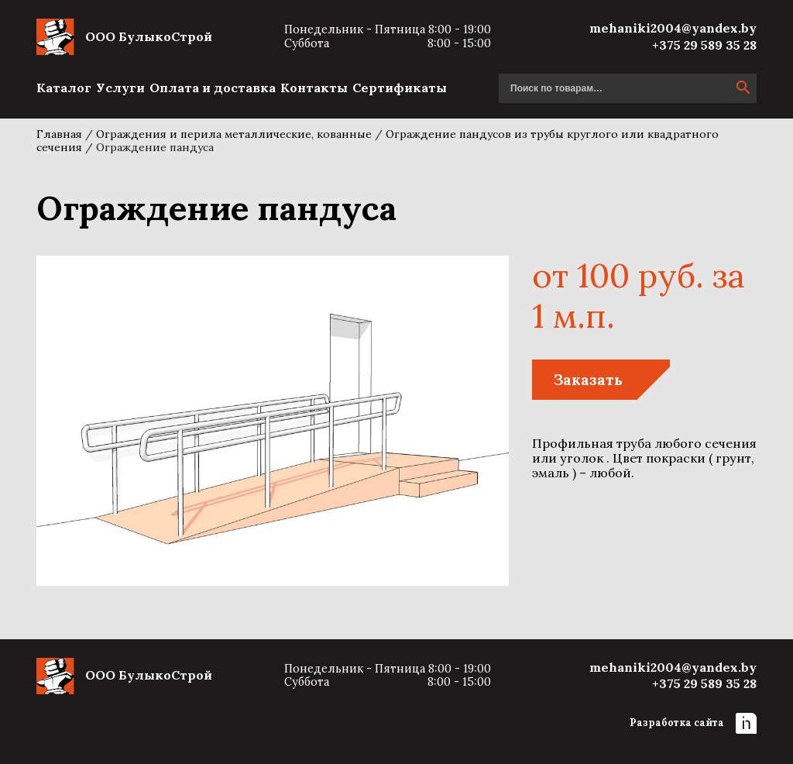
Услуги (120, 87)
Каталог (63, 87)
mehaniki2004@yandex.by (673, 28)
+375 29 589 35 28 (704, 45)
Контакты (314, 87)
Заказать (588, 379)
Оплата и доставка (212, 87)
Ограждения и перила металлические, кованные (234, 134)
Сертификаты (399, 87)
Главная (59, 134)
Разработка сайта (693, 723)
